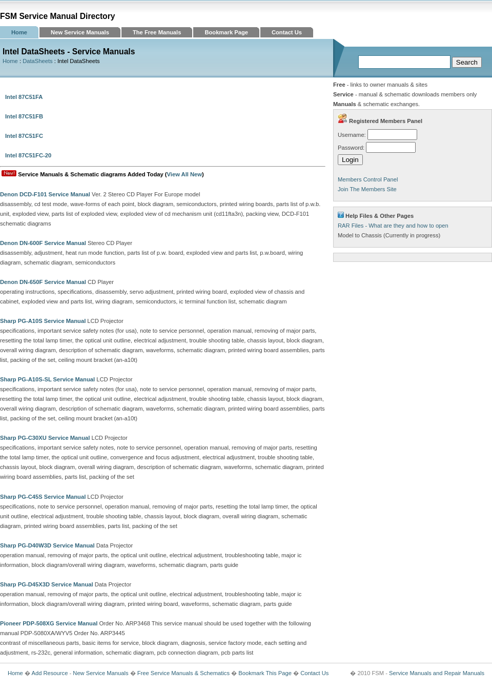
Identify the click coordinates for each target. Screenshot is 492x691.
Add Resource (49, 673)
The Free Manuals (157, 32)
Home (19, 32)
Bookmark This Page (265, 673)
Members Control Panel (368, 179)
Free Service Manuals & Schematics (183, 673)
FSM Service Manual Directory (57, 16)
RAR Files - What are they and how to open (393, 225)
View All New (184, 174)
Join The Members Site (367, 189)
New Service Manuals (80, 32)
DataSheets (37, 61)
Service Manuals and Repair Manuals (436, 673)
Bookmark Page (226, 32)
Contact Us (287, 32)
